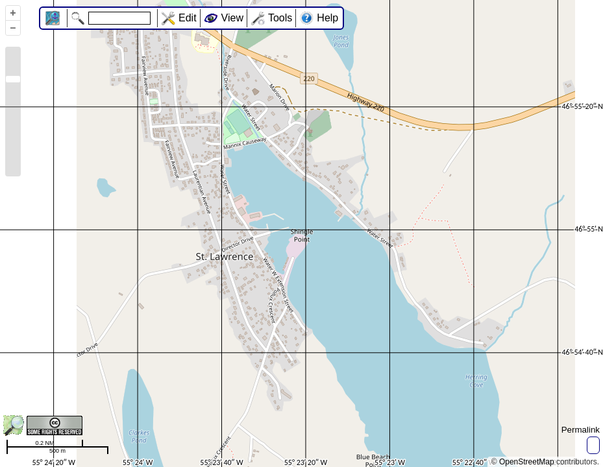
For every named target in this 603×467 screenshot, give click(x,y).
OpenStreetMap (526, 461)
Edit (187, 17)
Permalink (580, 430)
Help (327, 17)
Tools (280, 17)
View (232, 17)
